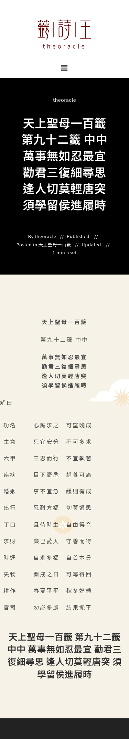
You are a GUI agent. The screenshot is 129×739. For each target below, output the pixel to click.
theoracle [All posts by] (64, 99)
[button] (64, 67)
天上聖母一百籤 (55, 245)
